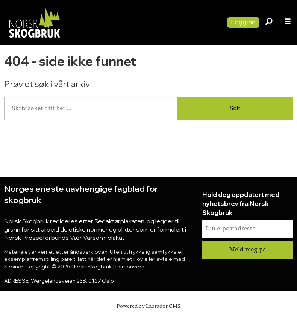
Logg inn (243, 22)
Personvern (129, 266)
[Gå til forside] (110, 22)
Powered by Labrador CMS (148, 306)
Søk (235, 108)
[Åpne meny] (287, 23)
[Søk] (268, 22)
